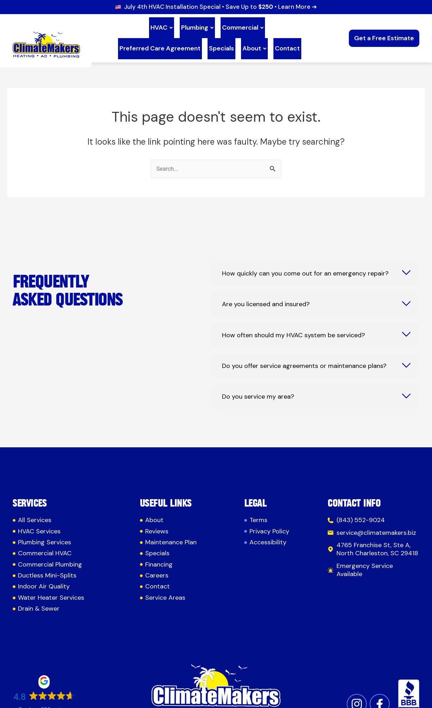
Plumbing (154, 24)
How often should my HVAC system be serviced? (293, 319)
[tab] (315, 257)
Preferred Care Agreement (263, 24)
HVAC (121, 24)
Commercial (196, 24)
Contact (239, 35)
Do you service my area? (258, 381)
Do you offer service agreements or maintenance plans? (304, 350)
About (210, 35)
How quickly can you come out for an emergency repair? (305, 258)
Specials (179, 35)
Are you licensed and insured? (266, 289)
